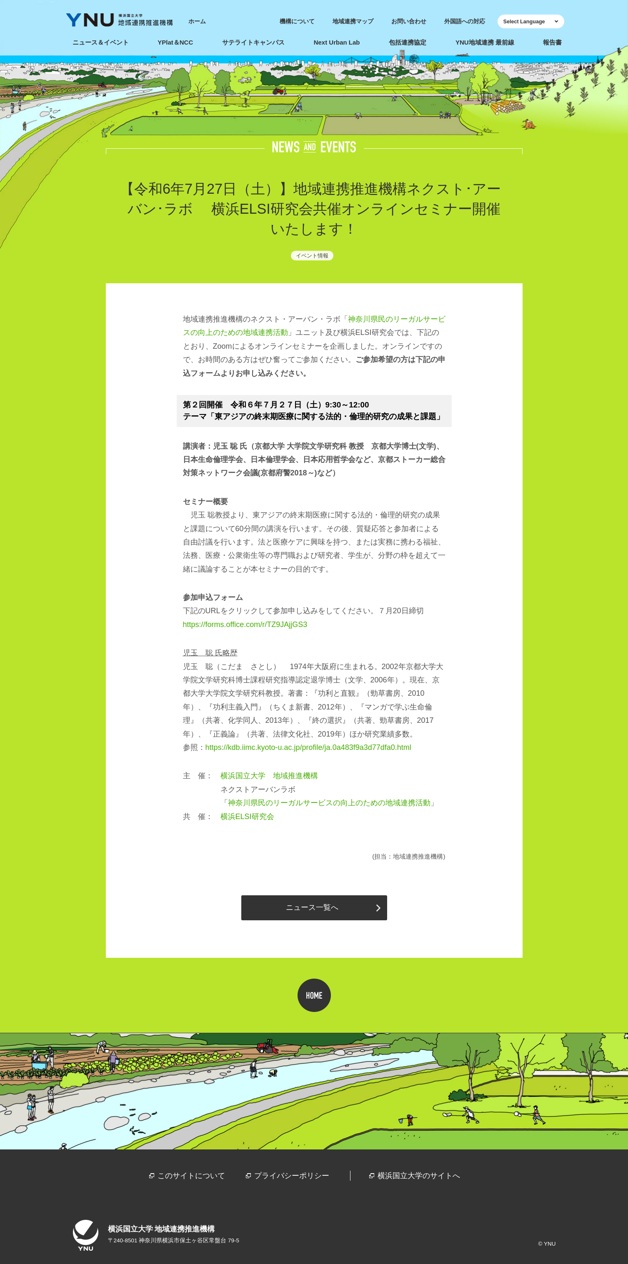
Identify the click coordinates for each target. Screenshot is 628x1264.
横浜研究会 (247, 816)
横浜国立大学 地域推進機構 (269, 776)
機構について (297, 21)
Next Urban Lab (337, 42)
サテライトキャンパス (253, 42)
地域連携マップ (353, 21)
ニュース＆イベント (101, 42)
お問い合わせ (408, 21)
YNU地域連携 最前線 (484, 42)
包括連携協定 (407, 42)
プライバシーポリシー (291, 1175)
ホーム (197, 21)
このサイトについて (191, 1175)
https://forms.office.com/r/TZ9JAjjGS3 (245, 624)
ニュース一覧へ (312, 907)
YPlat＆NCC (175, 42)
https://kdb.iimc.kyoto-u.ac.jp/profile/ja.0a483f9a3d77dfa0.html (308, 747)
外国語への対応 (464, 21)
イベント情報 (312, 255)
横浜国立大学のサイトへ (419, 1175)
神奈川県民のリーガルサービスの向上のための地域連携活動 (329, 803)
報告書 (552, 42)
